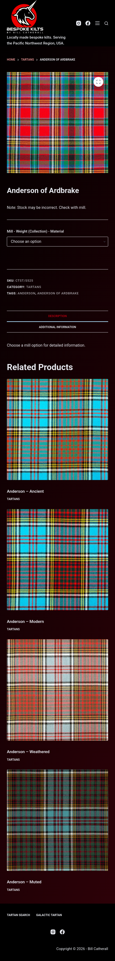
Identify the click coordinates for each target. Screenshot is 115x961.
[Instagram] (78, 23)
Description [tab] (57, 316)
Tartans (33, 287)
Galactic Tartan (49, 915)
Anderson (26, 293)
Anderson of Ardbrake (58, 293)
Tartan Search (18, 915)
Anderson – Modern (25, 621)
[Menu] (97, 23)
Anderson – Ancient (25, 491)
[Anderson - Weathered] (57, 689)
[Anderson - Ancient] (57, 429)
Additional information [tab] (57, 327)
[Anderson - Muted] (57, 820)
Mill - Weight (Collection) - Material (35, 231)
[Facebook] (87, 23)
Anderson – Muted (24, 881)
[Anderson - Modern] (57, 559)
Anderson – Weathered (28, 751)
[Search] (106, 23)
